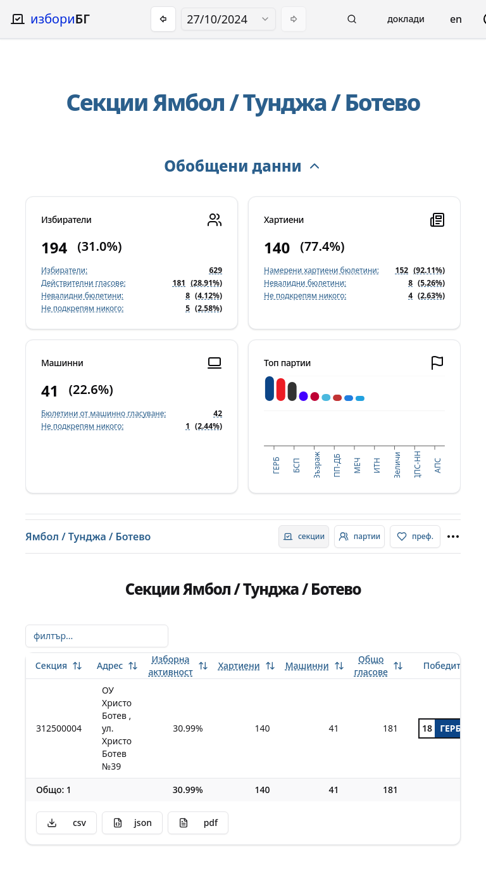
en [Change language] (456, 19)
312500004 (59, 728)
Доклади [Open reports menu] (406, 19)
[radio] (303, 536)
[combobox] (228, 19)
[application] (354, 427)
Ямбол (189, 102)
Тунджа (285, 102)
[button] (352, 19)
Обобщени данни (242, 165)
